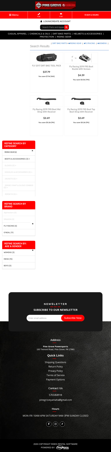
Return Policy (55, 366)
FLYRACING (89, 43)
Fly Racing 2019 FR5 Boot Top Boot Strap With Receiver (81, 110)
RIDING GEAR (64, 36)
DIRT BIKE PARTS (62, 33)
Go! (65, 27)
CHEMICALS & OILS (40, 33)
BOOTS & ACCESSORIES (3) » (17, 159)
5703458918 (55, 395)
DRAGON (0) (9, 219)
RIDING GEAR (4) (10, 152)
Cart (61, 15)
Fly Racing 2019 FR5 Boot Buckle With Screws (81, 67)
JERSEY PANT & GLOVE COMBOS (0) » (18, 186)
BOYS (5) (7, 266)
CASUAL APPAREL (17, 33)
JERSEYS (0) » (10, 194)
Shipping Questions (55, 362)
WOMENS (102, 43)
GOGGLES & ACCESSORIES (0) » (18, 172)
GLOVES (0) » (10, 165)
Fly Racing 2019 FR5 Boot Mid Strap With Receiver (46, 110)
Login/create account (55, 21)
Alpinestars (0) (10, 213)
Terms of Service (55, 375)
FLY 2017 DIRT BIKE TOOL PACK (46, 66)
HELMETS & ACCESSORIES (88, 33)
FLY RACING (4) (10, 226)
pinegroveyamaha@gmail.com (55, 399)
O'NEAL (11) (8, 232)
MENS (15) (8, 259)
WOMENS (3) (9, 252)
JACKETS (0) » (10, 179)
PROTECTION (47, 36)
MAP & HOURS (92, 15)
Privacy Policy (55, 371)
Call (38, 15)
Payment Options (55, 379)
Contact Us (55, 388)
